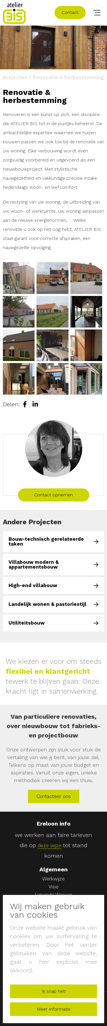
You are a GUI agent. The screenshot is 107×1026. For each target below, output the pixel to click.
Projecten (15, 77)
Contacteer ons (54, 796)
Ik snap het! (53, 991)
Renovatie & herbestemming (68, 77)
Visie (53, 887)
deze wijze (49, 845)
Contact (70, 12)
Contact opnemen (53, 495)
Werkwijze (53, 879)
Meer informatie (53, 1009)
